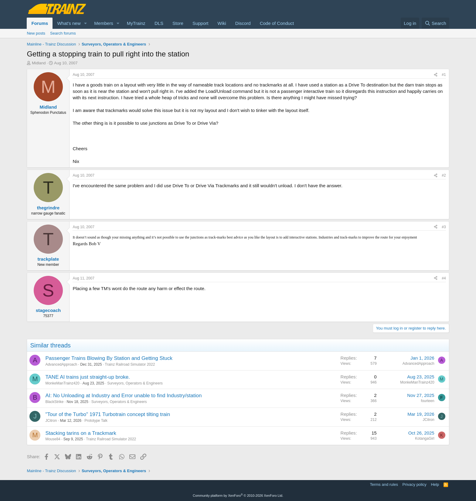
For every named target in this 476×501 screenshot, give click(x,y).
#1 (444, 75)
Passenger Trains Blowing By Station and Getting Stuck (108, 358)
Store (177, 23)
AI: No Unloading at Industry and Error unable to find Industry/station (123, 395)
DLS (159, 23)
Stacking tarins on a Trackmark (80, 433)
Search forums (63, 33)
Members (103, 23)
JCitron (51, 420)
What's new (68, 23)
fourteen (427, 401)
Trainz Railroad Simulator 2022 (130, 364)
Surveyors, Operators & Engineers (135, 383)
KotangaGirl (424, 438)
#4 (444, 278)
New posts (36, 33)
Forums (39, 23)
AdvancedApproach (61, 364)
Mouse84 (52, 439)
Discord (243, 23)
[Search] (435, 23)
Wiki (221, 23)
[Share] (436, 74)
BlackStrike (54, 402)
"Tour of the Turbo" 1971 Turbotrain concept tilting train (107, 414)
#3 (444, 227)
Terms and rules (384, 484)
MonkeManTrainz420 (62, 383)
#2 (444, 175)
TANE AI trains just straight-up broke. (87, 377)
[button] (85, 23)
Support (200, 23)
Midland (39, 63)
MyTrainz (136, 23)
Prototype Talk (95, 420)
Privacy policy (414, 484)
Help (435, 484)
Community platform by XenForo (238, 495)
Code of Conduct (277, 23)
